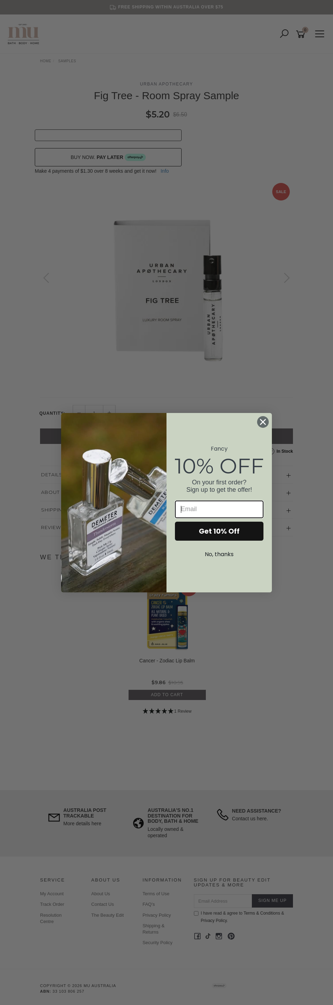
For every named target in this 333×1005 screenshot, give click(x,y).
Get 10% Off (219, 531)
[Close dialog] (263, 422)
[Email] (219, 509)
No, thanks (219, 554)
